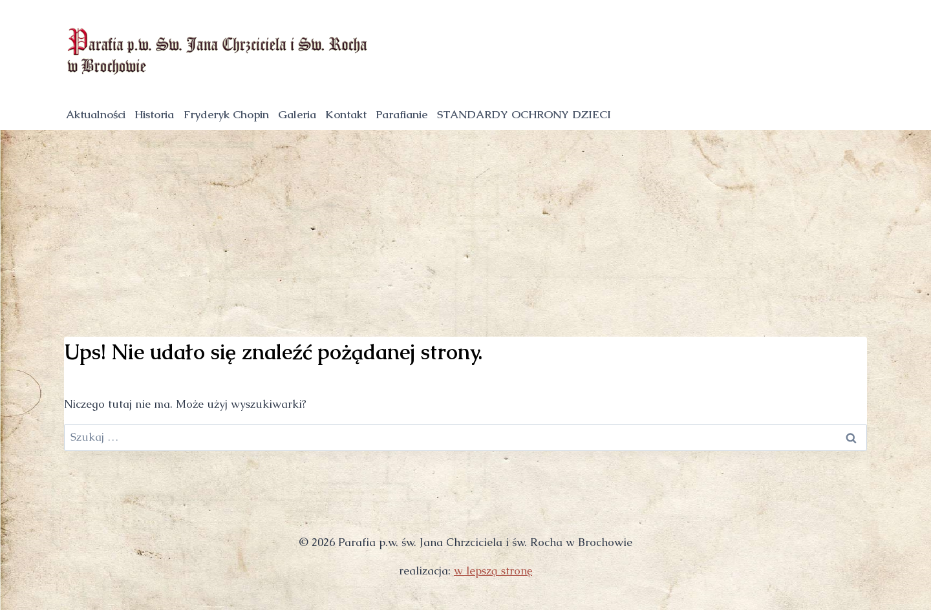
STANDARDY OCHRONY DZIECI (524, 114)
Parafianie (401, 114)
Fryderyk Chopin (226, 114)
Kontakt (346, 114)
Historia (154, 114)
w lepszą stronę (493, 570)
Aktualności (95, 114)
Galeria (297, 114)
